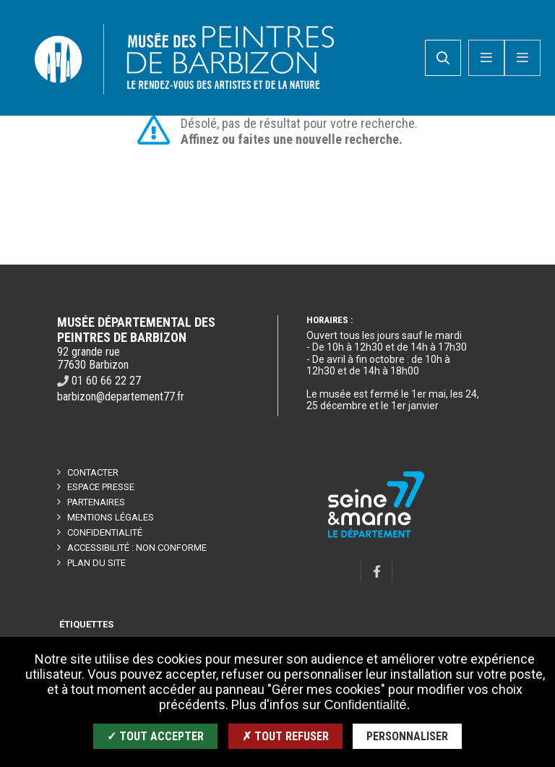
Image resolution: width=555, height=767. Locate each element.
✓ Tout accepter (155, 736)
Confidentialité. (367, 705)
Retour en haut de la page (519, 265)
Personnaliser (407, 736)
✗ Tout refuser (285, 736)
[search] (443, 58)
